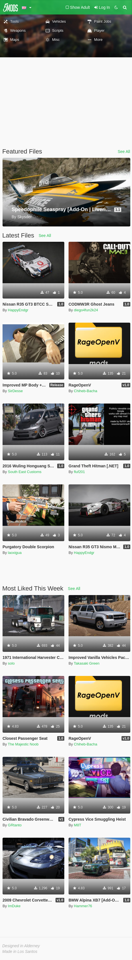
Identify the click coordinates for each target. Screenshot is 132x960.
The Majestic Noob (23, 744)
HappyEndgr (18, 310)
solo (11, 663)
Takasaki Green (86, 663)
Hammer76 (83, 906)
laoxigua (15, 553)
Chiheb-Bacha (85, 391)
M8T (77, 825)
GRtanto (15, 825)
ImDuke (14, 906)
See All (124, 151)
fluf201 (79, 472)
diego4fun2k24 (86, 310)
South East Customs (25, 472)
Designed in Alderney (21, 946)
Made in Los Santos (19, 951)
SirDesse (15, 391)
